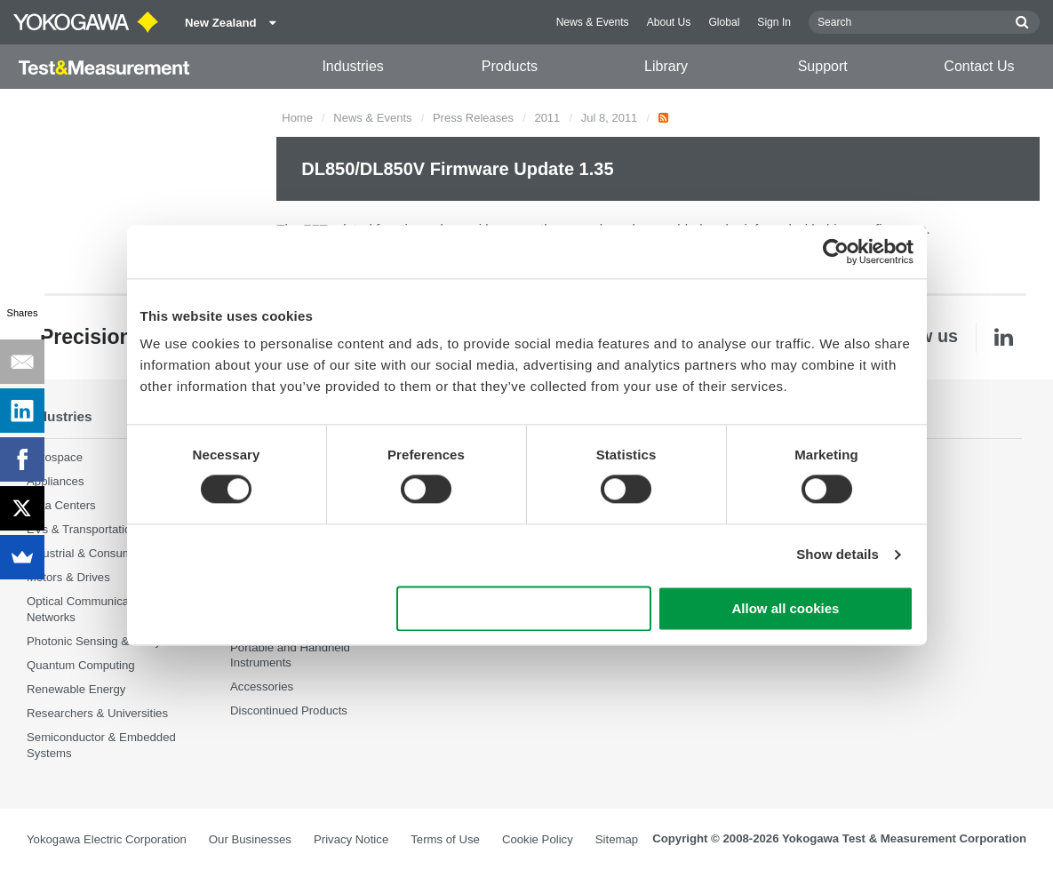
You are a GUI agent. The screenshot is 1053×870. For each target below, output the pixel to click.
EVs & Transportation (82, 529)
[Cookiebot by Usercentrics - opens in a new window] (835, 251)
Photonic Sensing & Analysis (101, 641)
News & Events (592, 22)
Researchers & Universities (97, 713)
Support (823, 66)
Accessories (261, 686)
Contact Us (979, 66)
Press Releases (473, 117)
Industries (352, 66)
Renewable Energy (76, 689)
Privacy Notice (351, 839)
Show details (837, 555)
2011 (547, 117)
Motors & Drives (68, 577)
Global (723, 22)
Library (666, 66)
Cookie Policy (537, 839)
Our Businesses (250, 839)
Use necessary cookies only (523, 608)
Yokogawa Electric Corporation (107, 839)
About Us (669, 22)
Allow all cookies (786, 608)
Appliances (55, 481)
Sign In (774, 22)
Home (297, 117)
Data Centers (61, 505)
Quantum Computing (81, 665)
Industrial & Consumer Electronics (115, 553)
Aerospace (55, 457)
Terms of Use (445, 839)
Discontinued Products (288, 710)
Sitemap (616, 839)
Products (510, 66)
